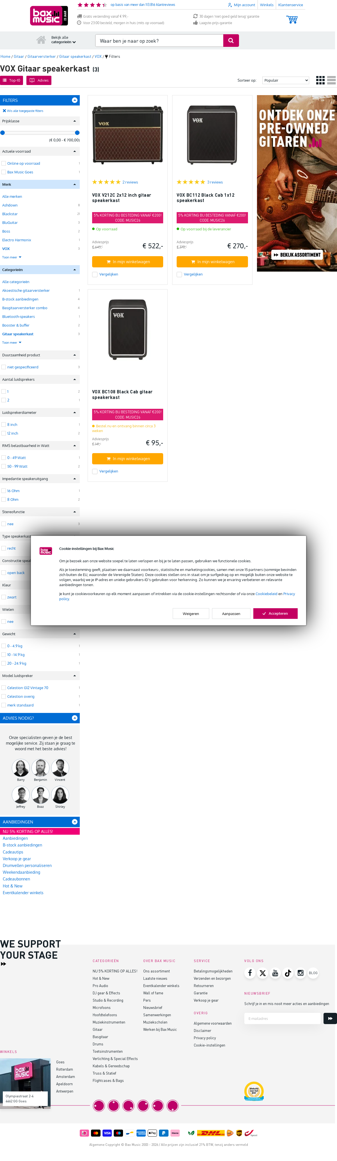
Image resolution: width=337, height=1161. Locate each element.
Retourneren (204, 985)
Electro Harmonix (16, 240)
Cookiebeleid (266, 593)
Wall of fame (153, 992)
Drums (98, 1043)
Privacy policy (205, 1037)
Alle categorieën (15, 281)
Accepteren (275, 613)
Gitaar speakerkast (17, 334)
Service (202, 961)
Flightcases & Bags (108, 1080)
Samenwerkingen (157, 1014)
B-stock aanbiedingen (20, 299)
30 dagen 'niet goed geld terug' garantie (226, 16)
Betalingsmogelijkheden (213, 971)
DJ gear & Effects (106, 992)
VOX (6, 248)
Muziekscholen (155, 1022)
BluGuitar (10, 222)
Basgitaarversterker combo (24, 308)
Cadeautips (13, 852)
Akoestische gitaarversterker (26, 290)
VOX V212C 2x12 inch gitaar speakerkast (121, 197)
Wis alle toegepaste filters (25, 111)
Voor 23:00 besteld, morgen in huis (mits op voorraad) (120, 22)
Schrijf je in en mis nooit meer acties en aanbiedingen (286, 1003)
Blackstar (10, 214)
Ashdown (10, 205)
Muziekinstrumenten (109, 1022)
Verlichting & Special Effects (115, 1058)
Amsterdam (65, 1076)
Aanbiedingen (15, 838)
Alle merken (12, 196)
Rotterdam (64, 1069)
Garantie (201, 992)
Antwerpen (64, 1091)
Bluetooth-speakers (18, 316)
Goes (60, 1061)
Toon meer (12, 257)
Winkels (267, 5)
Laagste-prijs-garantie (212, 22)
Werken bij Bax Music (160, 1029)
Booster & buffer (15, 325)
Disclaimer (202, 1030)
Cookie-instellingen (209, 1045)
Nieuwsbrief (152, 1007)
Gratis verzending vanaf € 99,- (102, 16)
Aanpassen (231, 613)
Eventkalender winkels (23, 892)
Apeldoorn (64, 1083)
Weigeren (191, 613)
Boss (6, 231)
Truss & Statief (104, 1073)
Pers (147, 1000)
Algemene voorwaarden (213, 1023)
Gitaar (98, 1029)
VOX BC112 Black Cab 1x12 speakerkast (205, 197)
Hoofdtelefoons (105, 1014)
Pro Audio (100, 985)
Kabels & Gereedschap (111, 1065)
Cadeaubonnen (16, 879)
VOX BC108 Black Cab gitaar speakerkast (122, 394)
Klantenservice (290, 5)
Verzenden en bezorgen (212, 978)
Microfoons (102, 1007)
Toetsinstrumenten (108, 1051)
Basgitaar (100, 1036)
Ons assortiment (156, 971)
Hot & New (12, 886)
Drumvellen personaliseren (27, 865)
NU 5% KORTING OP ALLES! (28, 831)
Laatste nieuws (155, 978)
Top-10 (11, 80)
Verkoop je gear (17, 858)
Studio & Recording (108, 1000)
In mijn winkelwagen (128, 261)
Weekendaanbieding (21, 872)
